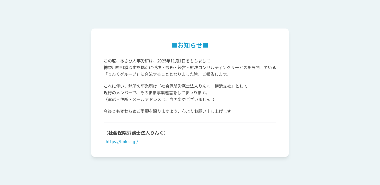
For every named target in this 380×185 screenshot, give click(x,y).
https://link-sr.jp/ (121, 141)
